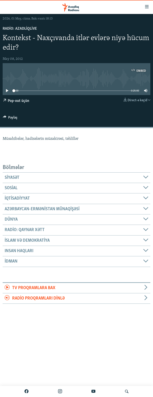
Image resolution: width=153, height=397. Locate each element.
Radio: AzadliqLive (20, 29)
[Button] (10, 118)
